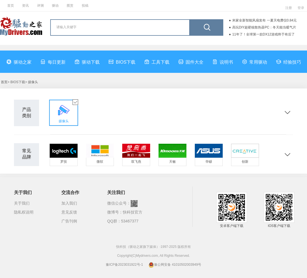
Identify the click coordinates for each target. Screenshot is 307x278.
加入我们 (69, 203)
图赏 (70, 6)
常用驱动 (254, 62)
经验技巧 (288, 62)
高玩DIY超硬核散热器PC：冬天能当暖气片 (264, 27)
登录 (301, 8)
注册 (288, 8)
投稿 (85, 6)
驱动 (55, 6)
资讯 (25, 6)
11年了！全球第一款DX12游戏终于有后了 (263, 34)
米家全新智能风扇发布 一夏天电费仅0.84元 (264, 20)
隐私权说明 (23, 212)
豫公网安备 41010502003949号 (174, 265)
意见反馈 (69, 212)
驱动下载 (87, 62)
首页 (10, 6)
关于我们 (22, 203)
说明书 (222, 62)
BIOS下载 (122, 62)
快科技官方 (132, 212)
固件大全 (190, 62)
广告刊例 (69, 221)
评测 (40, 6)
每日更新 (53, 62)
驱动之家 (19, 62)
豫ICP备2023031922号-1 (124, 265)
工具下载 (156, 62)
